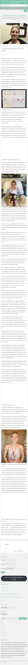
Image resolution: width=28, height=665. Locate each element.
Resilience (3, 600)
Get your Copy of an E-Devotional (14, 578)
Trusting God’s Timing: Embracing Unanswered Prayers (10, 594)
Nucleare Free (17, 660)
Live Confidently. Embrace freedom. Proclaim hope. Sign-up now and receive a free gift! (14, 2)
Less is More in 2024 (4, 590)
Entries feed (3, 629)
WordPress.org (3, 635)
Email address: (3, 568)
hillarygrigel (4, 54)
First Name (3, 560)
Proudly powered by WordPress (6, 660)
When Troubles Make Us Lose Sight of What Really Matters (11, 597)
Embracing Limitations (5, 587)
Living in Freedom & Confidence (14, 15)
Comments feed (4, 632)
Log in (2, 626)
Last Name (3, 564)
